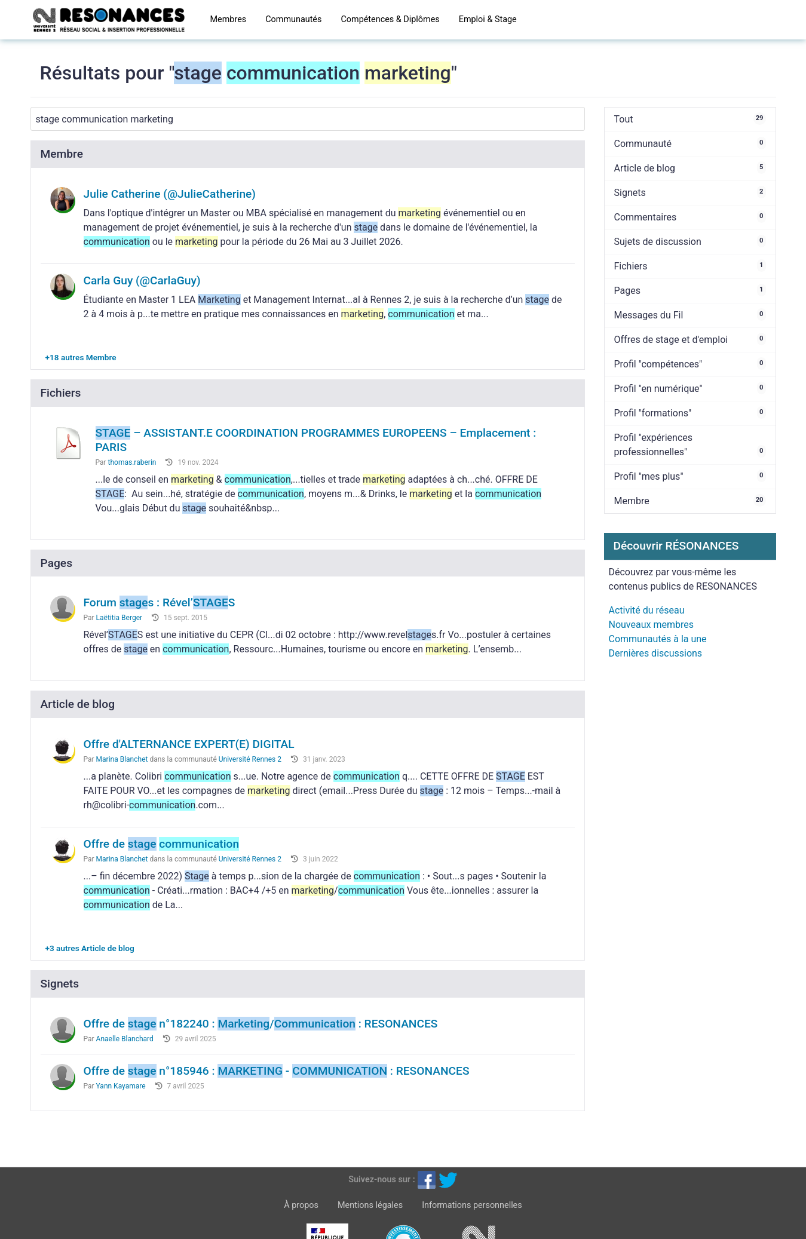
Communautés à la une (658, 639)
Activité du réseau (647, 610)
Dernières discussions (656, 653)
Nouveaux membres (651, 624)
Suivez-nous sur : (381, 1179)
